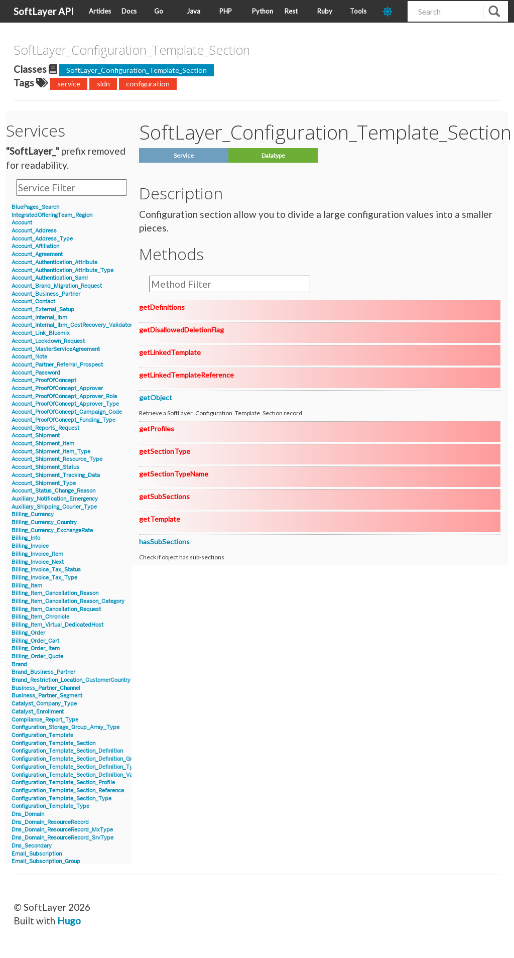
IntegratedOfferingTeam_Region (52, 215)
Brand (19, 664)
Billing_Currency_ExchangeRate (52, 530)
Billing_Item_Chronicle (40, 617)
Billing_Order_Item (36, 648)
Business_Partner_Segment (47, 695)
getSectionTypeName (173, 473)
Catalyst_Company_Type (44, 703)
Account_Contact (33, 301)
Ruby (324, 11)
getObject (155, 397)
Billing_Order (28, 633)
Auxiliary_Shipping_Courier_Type (54, 507)
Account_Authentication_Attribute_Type (62, 270)
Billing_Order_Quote (37, 656)
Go (158, 11)
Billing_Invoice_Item (37, 554)
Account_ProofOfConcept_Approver (57, 388)
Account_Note (29, 356)
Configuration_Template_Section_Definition (67, 751)
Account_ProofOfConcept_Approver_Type (65, 404)
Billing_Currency (33, 514)
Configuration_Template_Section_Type (61, 798)
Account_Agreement (37, 254)
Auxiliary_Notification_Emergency (55, 499)
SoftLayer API (44, 11)
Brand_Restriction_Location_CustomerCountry (71, 680)
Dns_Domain (28, 814)
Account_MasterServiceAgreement (56, 349)
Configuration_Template (42, 735)
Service (184, 155)
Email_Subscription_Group (46, 861)
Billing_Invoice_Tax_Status (46, 569)
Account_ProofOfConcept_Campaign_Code (67, 412)
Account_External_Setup (43, 309)
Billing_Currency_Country (44, 522)
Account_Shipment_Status (45, 467)
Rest (291, 11)
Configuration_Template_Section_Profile (63, 782)
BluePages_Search (35, 207)
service (68, 83)
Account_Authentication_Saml (50, 278)
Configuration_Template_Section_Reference (68, 790)
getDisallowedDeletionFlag (181, 329)
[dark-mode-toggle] (391, 11)
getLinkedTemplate (170, 352)
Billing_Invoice (30, 546)
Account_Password (36, 373)
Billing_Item (27, 585)
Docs (129, 11)
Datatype (273, 155)
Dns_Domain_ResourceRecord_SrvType (62, 837)
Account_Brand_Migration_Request (57, 286)
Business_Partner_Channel (46, 688)
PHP (225, 11)
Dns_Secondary (32, 846)
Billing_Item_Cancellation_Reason (55, 593)
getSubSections (164, 496)
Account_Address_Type (42, 238)
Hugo (69, 920)
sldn (103, 83)
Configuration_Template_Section (53, 743)
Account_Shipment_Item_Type (51, 451)
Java (193, 11)
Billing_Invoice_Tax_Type (44, 577)
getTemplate (159, 519)
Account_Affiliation (35, 246)
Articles (100, 11)
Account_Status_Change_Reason (53, 491)
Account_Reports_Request (45, 428)
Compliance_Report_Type (45, 719)
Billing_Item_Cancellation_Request (56, 609)
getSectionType (164, 451)
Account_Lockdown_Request (48, 341)
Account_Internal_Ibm (39, 317)
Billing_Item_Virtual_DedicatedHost (57, 625)
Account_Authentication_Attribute (54, 262)
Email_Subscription (37, 854)
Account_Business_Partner (46, 294)
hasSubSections (164, 541)
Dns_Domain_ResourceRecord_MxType (62, 829)
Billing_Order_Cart (35, 641)
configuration (148, 83)
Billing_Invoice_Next (38, 562)
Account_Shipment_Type (44, 483)
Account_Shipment (36, 435)
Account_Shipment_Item (43, 443)
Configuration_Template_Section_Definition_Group (77, 759)
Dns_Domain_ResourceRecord (50, 822)
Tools (358, 11)
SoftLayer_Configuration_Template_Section (136, 70)
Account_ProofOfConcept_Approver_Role (64, 396)
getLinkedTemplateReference (186, 375)
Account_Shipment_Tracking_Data (56, 475)
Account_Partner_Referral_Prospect (57, 365)
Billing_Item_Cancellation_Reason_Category (68, 601)
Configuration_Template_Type (50, 806)
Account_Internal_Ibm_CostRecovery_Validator (72, 325)
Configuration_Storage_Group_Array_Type (65, 727)
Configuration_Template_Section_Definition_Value (76, 775)
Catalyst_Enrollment (38, 711)
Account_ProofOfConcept (44, 380)
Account (22, 222)
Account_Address (34, 230)
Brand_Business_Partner (43, 672)
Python (262, 11)
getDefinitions (162, 307)
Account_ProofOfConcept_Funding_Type (63, 420)
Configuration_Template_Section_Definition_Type (75, 767)
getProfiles (156, 428)
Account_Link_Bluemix (41, 333)
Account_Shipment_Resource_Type (57, 459)
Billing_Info (26, 538)
